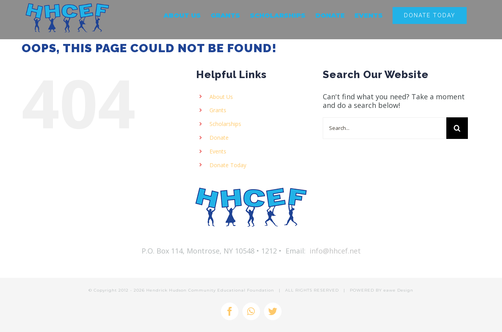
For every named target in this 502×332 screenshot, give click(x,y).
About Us (221, 96)
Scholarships (225, 124)
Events (217, 151)
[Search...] (384, 128)
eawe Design (398, 290)
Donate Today (227, 165)
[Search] (457, 128)
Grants (217, 110)
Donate (219, 137)
